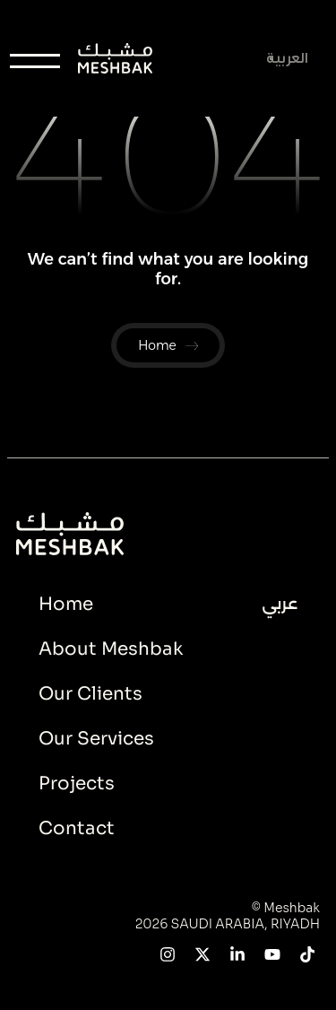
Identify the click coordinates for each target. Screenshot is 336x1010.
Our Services (96, 738)
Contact (77, 828)
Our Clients (90, 694)
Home (66, 604)
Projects (77, 783)
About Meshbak (111, 649)
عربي (280, 604)
